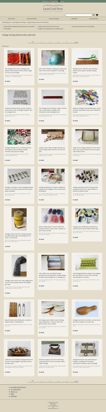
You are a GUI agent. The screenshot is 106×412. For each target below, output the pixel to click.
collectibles (74, 18)
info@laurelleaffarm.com (53, 408)
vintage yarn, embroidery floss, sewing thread (50, 28)
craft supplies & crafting (18, 22)
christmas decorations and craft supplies (83, 26)
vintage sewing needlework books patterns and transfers (19, 26)
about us (14, 392)
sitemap (14, 396)
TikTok (62, 1)
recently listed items (18, 387)
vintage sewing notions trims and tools (48, 26)
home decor (11, 18)
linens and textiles (54, 18)
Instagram (53, 1)
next (76, 42)
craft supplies (7, 28)
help (12, 394)
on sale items (16, 389)
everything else (93, 18)
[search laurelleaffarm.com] (94, 15)
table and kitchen (32, 18)
